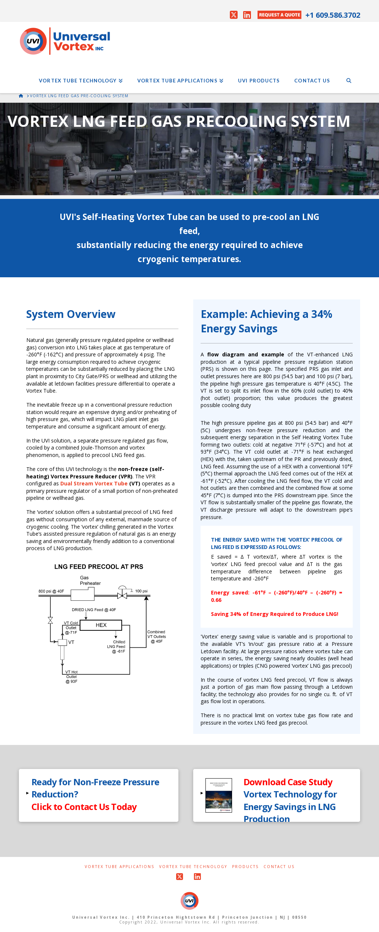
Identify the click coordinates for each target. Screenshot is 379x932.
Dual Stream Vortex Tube (94, 483)
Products (245, 866)
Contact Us (279, 866)
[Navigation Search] (348, 74)
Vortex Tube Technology (193, 866)
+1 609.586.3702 (332, 15)
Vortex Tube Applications (119, 866)
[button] (98, 795)
